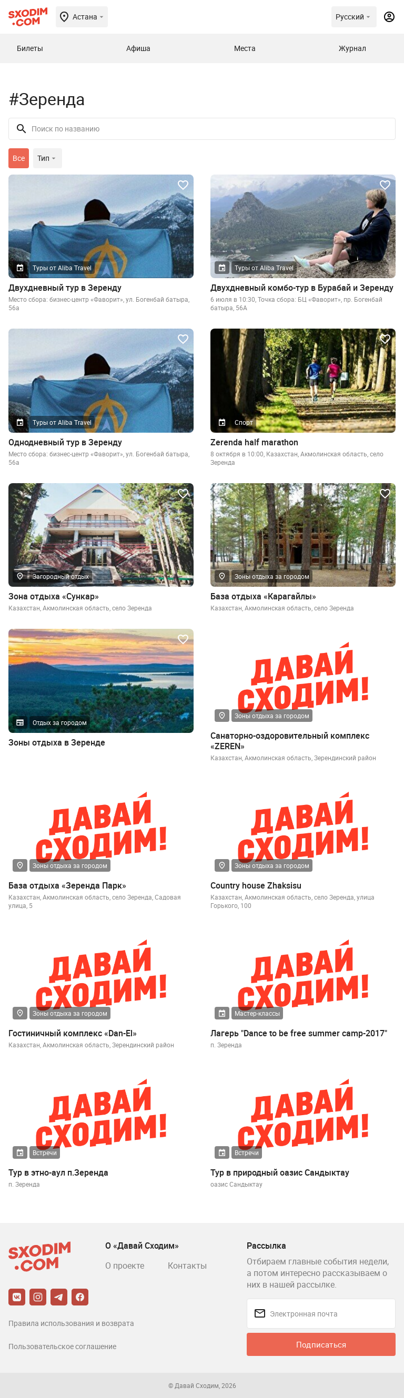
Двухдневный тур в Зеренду (65, 287)
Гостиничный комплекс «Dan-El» (72, 1033)
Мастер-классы (257, 1013)
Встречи (45, 1152)
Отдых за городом (60, 722)
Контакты (187, 1265)
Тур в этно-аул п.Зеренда (58, 1172)
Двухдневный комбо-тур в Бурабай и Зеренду (301, 287)
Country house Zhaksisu (255, 885)
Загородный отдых (61, 576)
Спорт (244, 422)
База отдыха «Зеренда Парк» (67, 885)
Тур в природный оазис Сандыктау (279, 1172)
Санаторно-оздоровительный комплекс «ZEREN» (289, 740)
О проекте (124, 1265)
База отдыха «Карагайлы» (263, 596)
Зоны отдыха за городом (272, 576)
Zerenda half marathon (254, 442)
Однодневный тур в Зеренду (65, 442)
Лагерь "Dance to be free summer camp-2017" (298, 1033)
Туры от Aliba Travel (62, 267)
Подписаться (321, 1344)
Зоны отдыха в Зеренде (56, 742)
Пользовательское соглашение (62, 1346)
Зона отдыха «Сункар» (53, 596)
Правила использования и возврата (71, 1323)
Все (19, 158)
